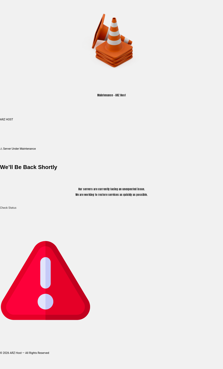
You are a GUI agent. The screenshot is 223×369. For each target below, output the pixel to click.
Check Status (8, 207)
